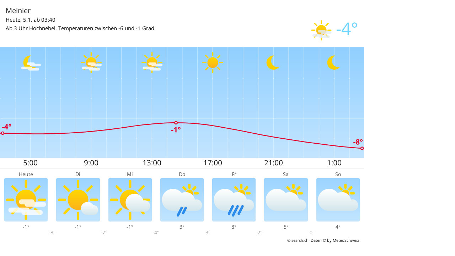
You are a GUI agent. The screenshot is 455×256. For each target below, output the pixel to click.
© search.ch (298, 240)
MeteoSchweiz (346, 240)
